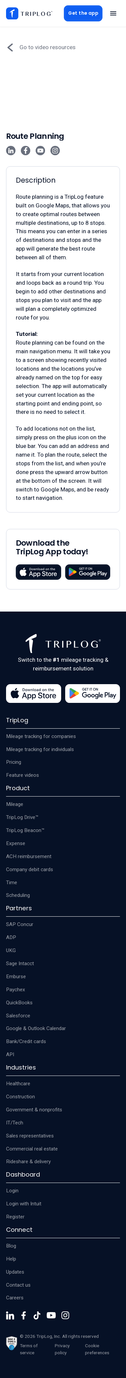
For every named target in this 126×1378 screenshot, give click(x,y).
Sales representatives (30, 1136)
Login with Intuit (23, 1204)
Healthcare (18, 1084)
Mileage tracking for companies (41, 736)
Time (11, 883)
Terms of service (29, 1349)
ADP (11, 937)
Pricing (13, 762)
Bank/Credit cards (26, 1041)
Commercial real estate (32, 1149)
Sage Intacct (20, 963)
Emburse (16, 977)
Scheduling (18, 895)
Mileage (14, 804)
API (10, 1054)
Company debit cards (29, 869)
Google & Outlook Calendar (36, 1028)
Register (15, 1217)
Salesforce (18, 1016)
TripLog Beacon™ (25, 830)
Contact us (18, 1285)
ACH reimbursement (28, 856)
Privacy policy (62, 1349)
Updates (15, 1272)
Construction (20, 1097)
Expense (15, 843)
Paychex (15, 990)
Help (11, 1259)
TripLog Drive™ (22, 817)
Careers (15, 1298)
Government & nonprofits (34, 1110)
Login (12, 1191)
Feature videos (22, 775)
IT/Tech (14, 1123)
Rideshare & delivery (28, 1162)
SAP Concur (19, 924)
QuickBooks (19, 1003)
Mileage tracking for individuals (40, 749)
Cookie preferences (97, 1349)
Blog (11, 1246)
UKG (11, 950)
